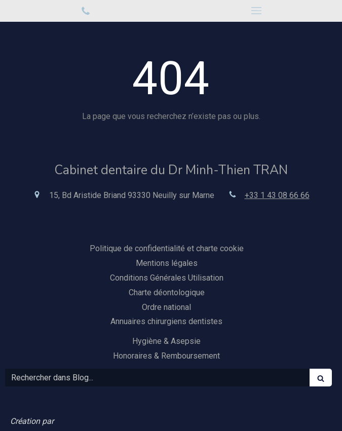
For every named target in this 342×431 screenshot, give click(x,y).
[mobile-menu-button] (257, 11)
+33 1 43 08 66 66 (277, 195)
